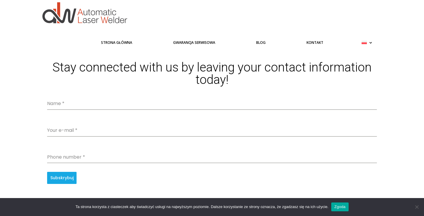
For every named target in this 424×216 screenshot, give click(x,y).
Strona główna (116, 43)
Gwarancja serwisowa (194, 43)
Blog (261, 43)
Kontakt (315, 43)
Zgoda (339, 207)
